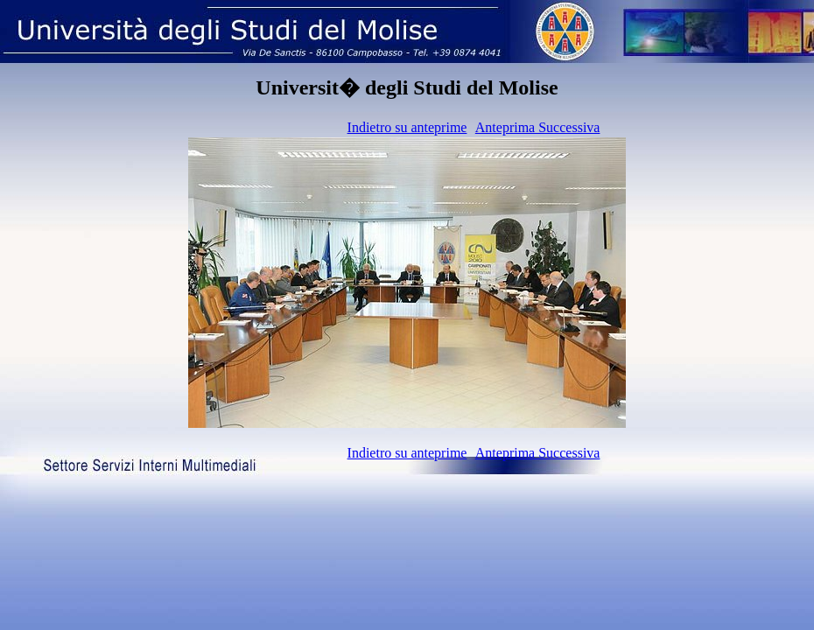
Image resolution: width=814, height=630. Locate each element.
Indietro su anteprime (407, 127)
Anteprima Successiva (537, 127)
